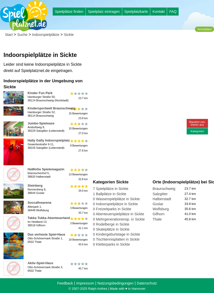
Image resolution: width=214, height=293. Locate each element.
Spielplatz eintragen (103, 12)
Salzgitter (160, 194)
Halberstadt (162, 199)
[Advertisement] (150, 47)
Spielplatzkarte (136, 12)
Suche (22, 35)
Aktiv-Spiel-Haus (40, 263)
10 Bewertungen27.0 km (78, 128)
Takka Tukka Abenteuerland (49, 218)
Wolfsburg (161, 209)
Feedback (65, 283)
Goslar (158, 204)
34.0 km (78, 188)
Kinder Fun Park (40, 93)
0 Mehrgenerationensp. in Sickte (119, 219)
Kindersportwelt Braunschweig (51, 108)
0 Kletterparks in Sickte (111, 244)
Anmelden (204, 29)
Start (9, 35)
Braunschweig (164, 189)
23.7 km (78, 96)
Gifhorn (158, 214)
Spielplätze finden (69, 12)
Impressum (85, 283)
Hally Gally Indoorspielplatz (49, 140)
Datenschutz (147, 283)
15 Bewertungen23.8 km (78, 113)
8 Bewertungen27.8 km (78, 145)
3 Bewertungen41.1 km (78, 223)
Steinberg (35, 185)
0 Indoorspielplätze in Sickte (115, 204)
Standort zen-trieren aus (197, 123)
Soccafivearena (39, 202)
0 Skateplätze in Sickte (111, 229)
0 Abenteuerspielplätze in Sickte (118, 214)
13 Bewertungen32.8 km (78, 174)
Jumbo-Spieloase (41, 123)
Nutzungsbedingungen (115, 283)
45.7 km (78, 266)
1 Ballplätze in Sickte (109, 194)
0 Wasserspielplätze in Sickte (116, 199)
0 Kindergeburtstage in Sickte (116, 234)
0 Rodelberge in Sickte (111, 224)
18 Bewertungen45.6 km (78, 240)
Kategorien (197, 131)
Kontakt (159, 12)
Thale (157, 219)
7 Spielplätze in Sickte (110, 189)
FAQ (173, 12)
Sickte (69, 35)
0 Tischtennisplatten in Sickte (116, 239)
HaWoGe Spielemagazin (46, 169)
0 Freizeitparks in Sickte (112, 209)
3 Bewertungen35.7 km (78, 208)
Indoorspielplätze (45, 35)
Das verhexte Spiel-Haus (46, 234)
